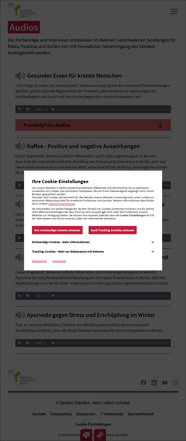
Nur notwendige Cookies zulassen (57, 230)
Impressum (59, 260)
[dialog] (93, 220)
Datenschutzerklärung (61, 203)
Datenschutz (39, 260)
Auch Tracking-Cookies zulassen (112, 230)
